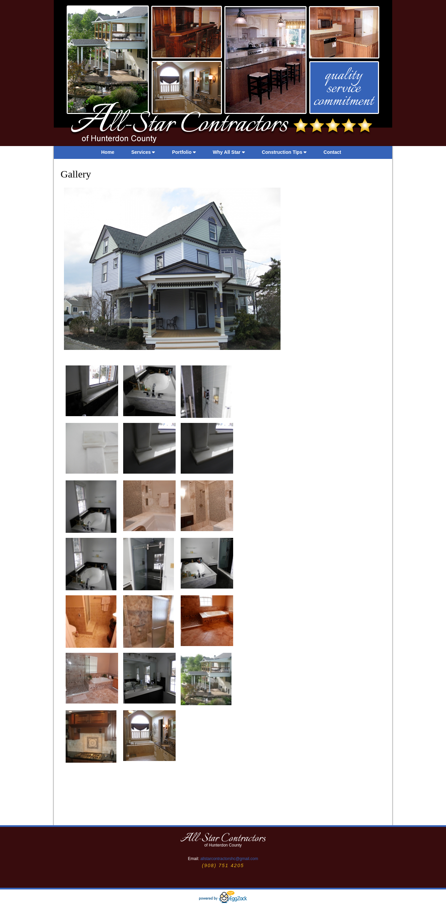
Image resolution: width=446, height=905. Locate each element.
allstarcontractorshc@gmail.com (229, 858)
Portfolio (184, 152)
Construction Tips (284, 152)
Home (107, 152)
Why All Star (229, 152)
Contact (332, 152)
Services (143, 152)
